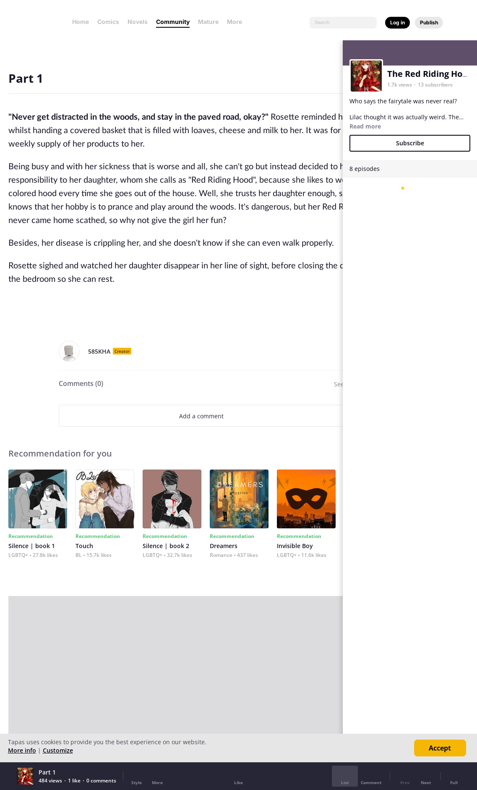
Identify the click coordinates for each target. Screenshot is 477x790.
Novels (138, 21)
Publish (429, 22)
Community (173, 21)
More (237, 21)
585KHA (99, 351)
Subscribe (410, 143)
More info (22, 750)
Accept (440, 748)
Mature (208, 21)
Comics (108, 21)
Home (80, 21)
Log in (397, 22)
